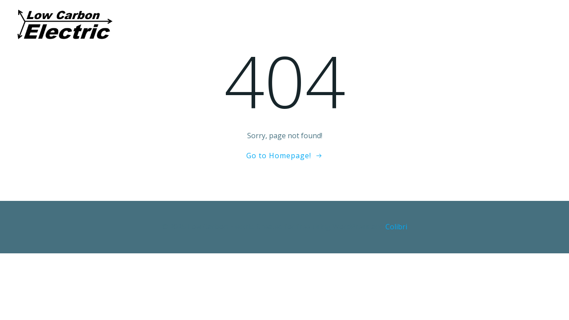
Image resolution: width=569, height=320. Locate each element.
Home (185, 24)
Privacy (441, 24)
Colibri (396, 227)
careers (340, 24)
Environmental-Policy (510, 24)
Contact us (391, 24)
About (223, 24)
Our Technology (280, 24)
